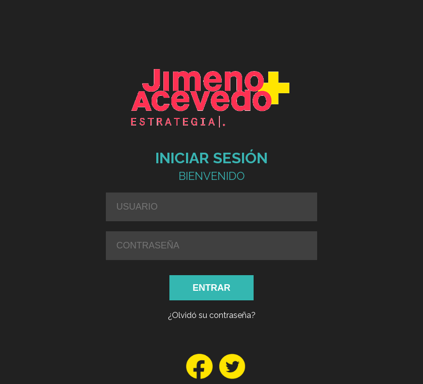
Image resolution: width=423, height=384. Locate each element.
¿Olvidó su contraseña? (212, 315)
